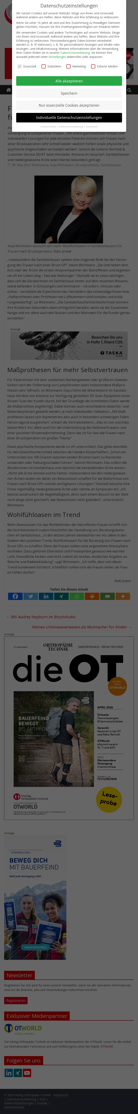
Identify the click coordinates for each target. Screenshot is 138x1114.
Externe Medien (104, 66)
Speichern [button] (69, 92)
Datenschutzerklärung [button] (71, 126)
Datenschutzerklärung (75, 52)
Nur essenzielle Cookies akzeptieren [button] (69, 104)
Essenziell (26, 66)
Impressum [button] (92, 126)
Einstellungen (57, 56)
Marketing (76, 66)
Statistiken (51, 66)
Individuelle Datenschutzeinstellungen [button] (69, 117)
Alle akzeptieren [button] (69, 80)
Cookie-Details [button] (48, 126)
